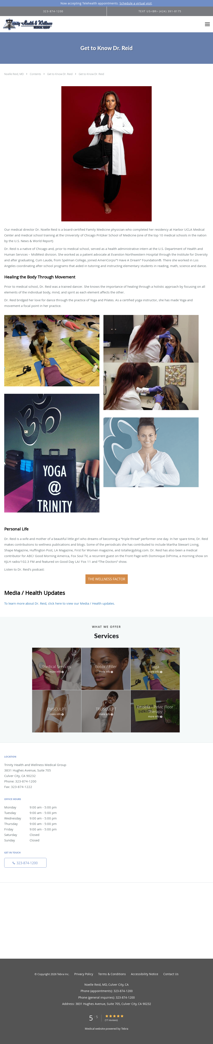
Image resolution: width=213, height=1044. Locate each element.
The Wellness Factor (106, 579)
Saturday (35, 834)
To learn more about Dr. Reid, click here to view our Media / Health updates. (59, 603)
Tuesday (35, 812)
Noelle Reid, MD (14, 74)
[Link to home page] (26, 24)
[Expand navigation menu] (207, 24)
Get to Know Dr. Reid (60, 74)
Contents (36, 74)
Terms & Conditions (112, 974)
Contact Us (171, 974)
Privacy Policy (83, 974)
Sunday (35, 840)
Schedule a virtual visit (136, 3)
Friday (35, 829)
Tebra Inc (63, 974)
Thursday (35, 823)
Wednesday (35, 818)
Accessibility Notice (144, 974)
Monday (35, 807)
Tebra (124, 1028)
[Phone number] (25, 863)
